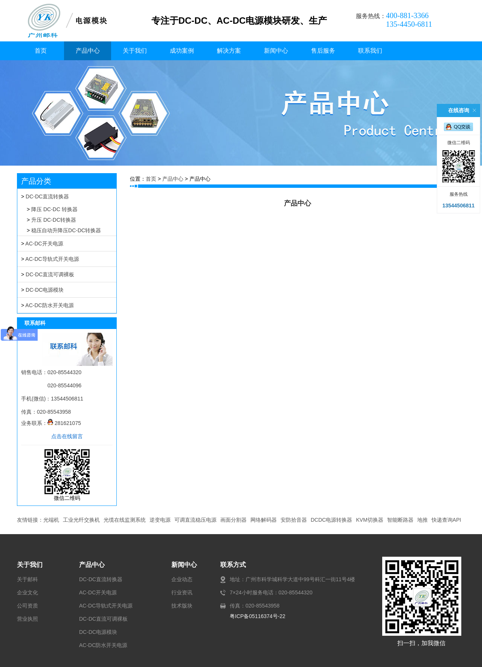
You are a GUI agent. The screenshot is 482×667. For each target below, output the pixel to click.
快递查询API (446, 520)
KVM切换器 (369, 520)
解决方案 (229, 50)
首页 (41, 50)
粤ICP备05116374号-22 (257, 616)
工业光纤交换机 (81, 520)
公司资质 (27, 606)
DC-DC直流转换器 (47, 196)
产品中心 (88, 50)
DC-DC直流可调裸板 (50, 274)
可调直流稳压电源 (195, 520)
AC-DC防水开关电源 (49, 305)
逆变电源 (160, 520)
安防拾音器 (294, 520)
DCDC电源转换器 (331, 520)
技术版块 (181, 606)
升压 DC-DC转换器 (53, 220)
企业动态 (181, 579)
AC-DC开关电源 (44, 244)
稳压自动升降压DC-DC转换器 (66, 230)
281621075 (64, 423)
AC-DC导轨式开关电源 (52, 259)
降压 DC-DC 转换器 (54, 209)
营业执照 (27, 619)
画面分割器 (233, 520)
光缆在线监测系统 (125, 520)
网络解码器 (263, 520)
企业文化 (27, 592)
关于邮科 (27, 579)
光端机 (51, 520)
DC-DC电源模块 (45, 290)
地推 (422, 520)
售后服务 (323, 50)
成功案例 (182, 50)
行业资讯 (181, 592)
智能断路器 (400, 520)
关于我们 (135, 50)
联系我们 (370, 50)
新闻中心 (276, 50)
